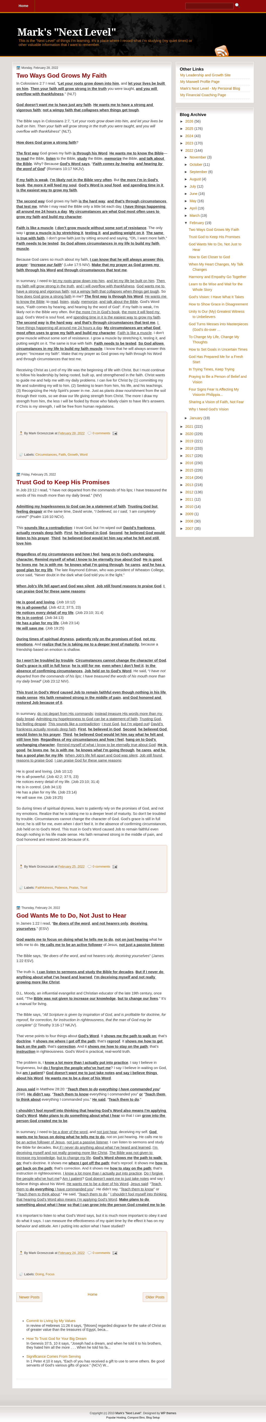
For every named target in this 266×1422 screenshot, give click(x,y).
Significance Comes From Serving (53, 1356)
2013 (189, 485)
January (196, 418)
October (196, 165)
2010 (189, 507)
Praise (73, 887)
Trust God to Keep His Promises (63, 482)
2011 (189, 499)
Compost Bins (136, 1417)
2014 (189, 478)
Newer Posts (29, 1297)
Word (84, 454)
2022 (189, 150)
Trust (83, 887)
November (198, 157)
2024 (189, 136)
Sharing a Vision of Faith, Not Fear (216, 402)
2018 (189, 448)
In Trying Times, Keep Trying (211, 369)
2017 (189, 456)
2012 (189, 492)
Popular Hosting (116, 1417)
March (195, 216)
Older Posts (155, 1297)
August (196, 179)
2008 (189, 521)
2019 (189, 441)
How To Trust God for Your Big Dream (56, 1339)
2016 (189, 463)
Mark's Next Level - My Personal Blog (210, 88)
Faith (62, 454)
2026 (189, 121)
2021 (189, 427)
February (197, 223)
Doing (39, 1274)
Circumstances (46, 454)
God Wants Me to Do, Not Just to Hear (71, 915)
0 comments (101, 433)
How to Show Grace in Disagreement (218, 304)
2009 (189, 514)
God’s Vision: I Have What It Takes (216, 297)
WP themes (168, 1413)
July (193, 186)
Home (92, 1294)
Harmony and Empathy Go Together (217, 277)
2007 (189, 528)
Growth (73, 454)
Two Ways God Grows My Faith (61, 75)
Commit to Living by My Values (50, 1321)
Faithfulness (44, 887)
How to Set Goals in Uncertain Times (218, 349)
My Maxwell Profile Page (200, 82)
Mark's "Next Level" (66, 32)
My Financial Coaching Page (203, 95)
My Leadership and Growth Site (205, 75)
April (194, 208)
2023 (189, 143)
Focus (50, 1274)
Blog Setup (153, 1417)
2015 (189, 470)
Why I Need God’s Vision (209, 409)
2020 (189, 434)
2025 (189, 129)
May (193, 201)
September (199, 172)
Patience (61, 887)
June (194, 194)
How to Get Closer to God (209, 257)
